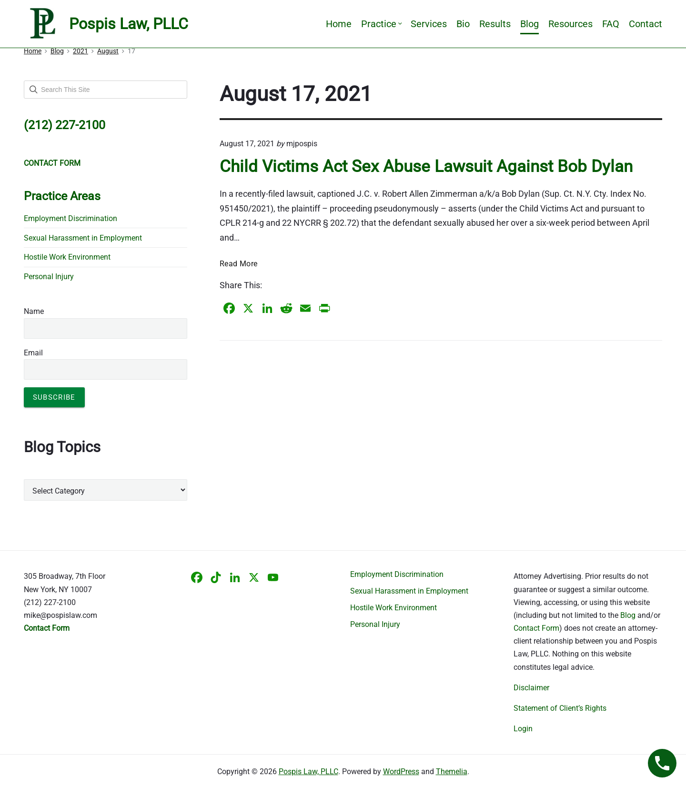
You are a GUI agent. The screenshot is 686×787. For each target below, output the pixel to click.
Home (339, 24)
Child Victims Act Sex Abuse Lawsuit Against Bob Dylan (426, 166)
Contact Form (536, 628)
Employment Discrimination (70, 218)
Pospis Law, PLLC (308, 771)
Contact (645, 24)
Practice (381, 23)
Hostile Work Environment (67, 257)
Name (34, 311)
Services (429, 24)
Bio (463, 24)
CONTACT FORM (52, 163)
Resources (570, 24)
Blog (529, 24)
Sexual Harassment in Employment (83, 237)
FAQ (610, 24)
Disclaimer (531, 687)
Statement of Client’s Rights (560, 708)
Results (495, 24)
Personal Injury (49, 276)
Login (523, 728)
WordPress (401, 771)
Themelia (451, 771)
